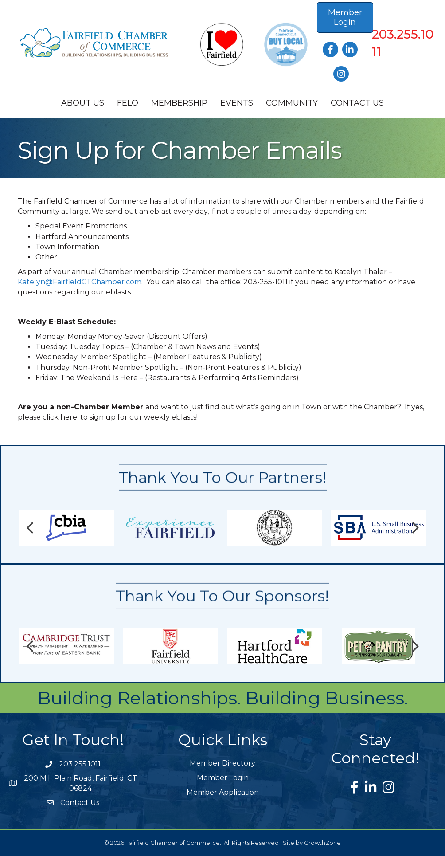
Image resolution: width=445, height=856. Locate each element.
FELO (127, 103)
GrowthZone (322, 842)
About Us (82, 103)
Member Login (223, 778)
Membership (179, 103)
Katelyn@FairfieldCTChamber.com (79, 282)
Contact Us (357, 103)
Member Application (223, 792)
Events (236, 103)
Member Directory (222, 763)
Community (292, 103)
